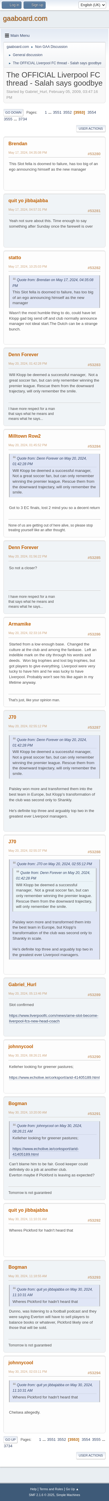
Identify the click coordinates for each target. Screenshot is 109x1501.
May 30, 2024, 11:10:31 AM (27, 1219)
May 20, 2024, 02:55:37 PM (27, 850)
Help (33, 1489)
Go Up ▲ (72, 1489)
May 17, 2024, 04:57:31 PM (27, 209)
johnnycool (20, 1046)
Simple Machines (68, 1495)
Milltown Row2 (24, 436)
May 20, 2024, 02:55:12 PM (27, 726)
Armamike (19, 623)
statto (14, 257)
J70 (12, 717)
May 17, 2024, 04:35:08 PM (27, 152)
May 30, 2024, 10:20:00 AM (27, 1112)
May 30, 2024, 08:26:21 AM (27, 1055)
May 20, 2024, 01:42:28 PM (27, 363)
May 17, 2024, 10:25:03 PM (27, 266)
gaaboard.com (25, 18)
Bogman (17, 1103)
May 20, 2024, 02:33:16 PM (27, 633)
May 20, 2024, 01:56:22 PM (27, 556)
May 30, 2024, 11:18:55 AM (27, 1276)
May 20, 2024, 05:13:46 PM (27, 993)
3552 (67, 112)
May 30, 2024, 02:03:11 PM (27, 1371)
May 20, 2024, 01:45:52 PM (27, 445)
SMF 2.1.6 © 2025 (41, 1495)
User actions (91, 128)
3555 (8, 119)
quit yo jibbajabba (28, 200)
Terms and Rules (51, 1489)
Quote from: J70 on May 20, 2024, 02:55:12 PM (54, 864)
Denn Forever (23, 354)
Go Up (10, 1439)
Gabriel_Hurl (22, 984)
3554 (91, 112)
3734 (22, 119)
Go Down (13, 112)
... (50, 112)
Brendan (17, 143)
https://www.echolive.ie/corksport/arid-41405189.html (54, 1077)
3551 (57, 112)
